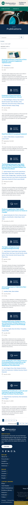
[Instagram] (11, 451)
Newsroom (5, 463)
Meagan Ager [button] (12, 175)
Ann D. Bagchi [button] (7, 368)
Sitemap (3, 500)
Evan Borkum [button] (15, 396)
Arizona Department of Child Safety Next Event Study (14, 287)
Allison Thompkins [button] (21, 328)
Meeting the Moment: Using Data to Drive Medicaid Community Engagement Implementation (14, 61)
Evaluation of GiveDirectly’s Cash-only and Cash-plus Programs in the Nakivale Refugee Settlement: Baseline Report (14, 392)
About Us (4, 456)
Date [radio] (7, 46)
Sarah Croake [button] (5, 175)
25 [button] (20, 423)
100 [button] (26, 423)
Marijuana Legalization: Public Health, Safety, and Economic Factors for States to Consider (14, 210)
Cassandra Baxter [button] (19, 136)
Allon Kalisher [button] (15, 291)
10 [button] (17, 423)
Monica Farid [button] (14, 171)
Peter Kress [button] (5, 257)
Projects (16, 8)
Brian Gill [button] (14, 328)
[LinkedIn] (8, 451)
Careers (4, 471)
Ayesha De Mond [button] (12, 179)
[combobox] (10, 37)
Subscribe (7, 446)
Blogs (3, 483)
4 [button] (11, 420)
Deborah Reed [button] (5, 253)
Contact (4, 473)
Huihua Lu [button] (4, 217)
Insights (4, 461)
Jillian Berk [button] (11, 173)
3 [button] (8, 420)
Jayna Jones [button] (5, 179)
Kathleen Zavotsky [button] (18, 370)
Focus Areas (5, 459)
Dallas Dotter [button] (20, 103)
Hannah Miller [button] (5, 330)
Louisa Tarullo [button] (5, 138)
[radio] (9, 46)
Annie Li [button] (6, 136)
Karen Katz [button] (9, 177)
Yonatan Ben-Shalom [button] (20, 173)
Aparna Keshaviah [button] (8, 215)
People (4, 478)
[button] (21, 37)
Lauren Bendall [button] (20, 179)
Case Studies (5, 485)
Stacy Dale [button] (13, 368)
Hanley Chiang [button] (15, 105)
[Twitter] (3, 451)
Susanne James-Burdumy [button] (12, 101)
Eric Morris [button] (16, 215)
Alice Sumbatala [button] (23, 396)
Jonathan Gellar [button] (7, 291)
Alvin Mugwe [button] (5, 398)
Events (4, 475)
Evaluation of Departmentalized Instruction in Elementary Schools (12, 96)
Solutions (5, 465)
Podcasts (4, 495)
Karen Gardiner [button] (22, 251)
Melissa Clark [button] (16, 99)
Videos (4, 497)
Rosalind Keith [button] (22, 177)
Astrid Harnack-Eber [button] (19, 255)
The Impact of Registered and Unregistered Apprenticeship (10, 247)
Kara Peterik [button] (15, 177)
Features (4, 492)
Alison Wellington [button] (8, 99)
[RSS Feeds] (14, 451)
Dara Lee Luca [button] (22, 215)
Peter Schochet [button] (9, 255)
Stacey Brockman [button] (12, 103)
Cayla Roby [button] (19, 175)
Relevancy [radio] (3, 46)
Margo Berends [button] (7, 396)
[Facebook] (5, 451)
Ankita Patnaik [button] (7, 171)
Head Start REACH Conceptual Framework (14, 134)
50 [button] (23, 423)
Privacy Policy (11, 500)
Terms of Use (20, 500)
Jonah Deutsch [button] (7, 251)
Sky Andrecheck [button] (9, 370)
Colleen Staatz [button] (17, 217)
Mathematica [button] (7, 65)
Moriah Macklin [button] (19, 253)
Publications (5, 8)
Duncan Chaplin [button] (7, 328)
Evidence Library (22, 3)
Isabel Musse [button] (22, 171)
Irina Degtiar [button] (5, 173)
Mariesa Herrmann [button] (6, 105)
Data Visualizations (7, 488)
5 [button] (14, 420)
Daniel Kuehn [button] (14, 251)
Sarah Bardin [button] (10, 217)
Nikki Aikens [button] (11, 136)
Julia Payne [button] (12, 253)
